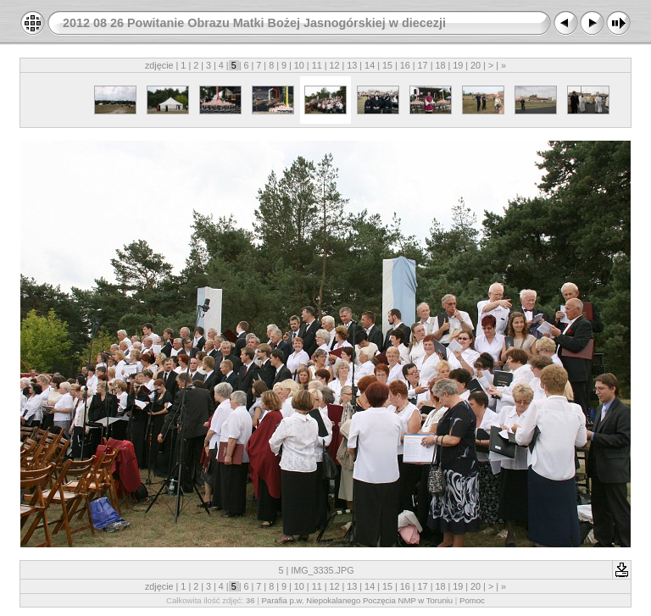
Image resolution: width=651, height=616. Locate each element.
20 (475, 65)
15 (387, 65)
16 (405, 65)
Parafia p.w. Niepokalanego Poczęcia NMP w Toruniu (357, 600)
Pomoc (472, 600)
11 (317, 65)
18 (440, 65)
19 (457, 65)
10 (299, 65)
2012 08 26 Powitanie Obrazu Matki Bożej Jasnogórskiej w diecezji (254, 23)
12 (334, 65)
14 (369, 65)
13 (351, 65)
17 (423, 65)
